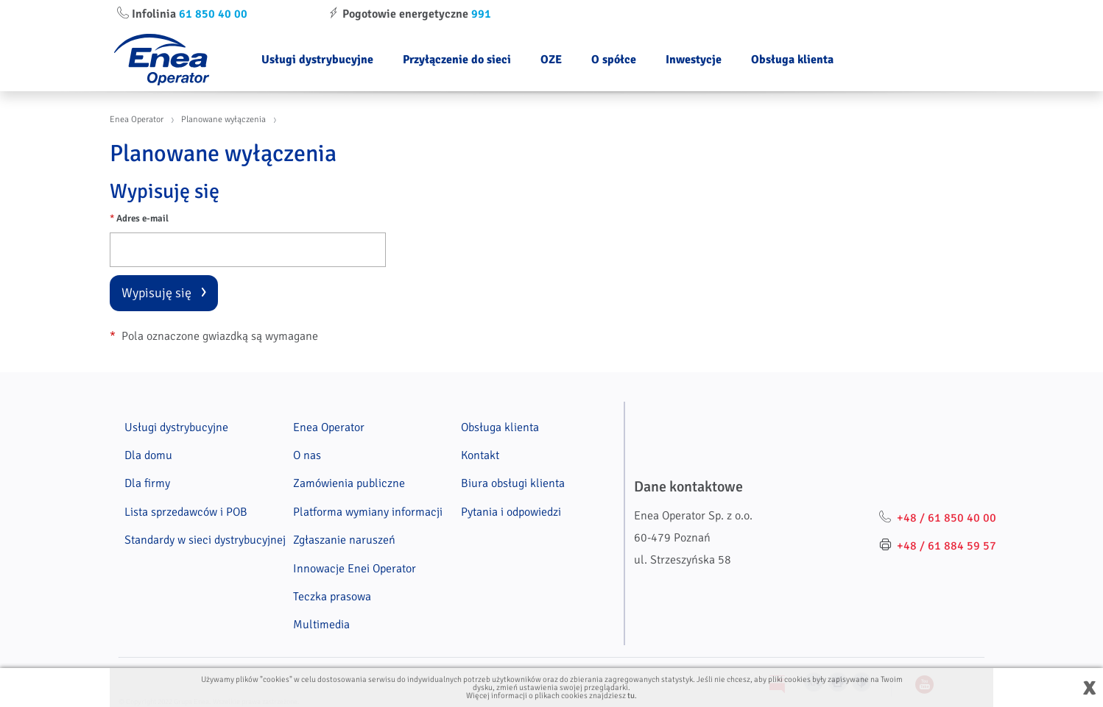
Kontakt (480, 455)
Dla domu (148, 455)
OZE (551, 59)
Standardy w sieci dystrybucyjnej (205, 540)
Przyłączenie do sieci (457, 59)
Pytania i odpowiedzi (511, 512)
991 (481, 14)
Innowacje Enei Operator (354, 568)
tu (631, 695)
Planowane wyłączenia (223, 119)
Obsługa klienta (792, 59)
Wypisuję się (156, 293)
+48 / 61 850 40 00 (946, 518)
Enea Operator (136, 119)
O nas (307, 455)
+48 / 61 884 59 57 (946, 546)
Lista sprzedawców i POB (185, 512)
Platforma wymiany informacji (368, 512)
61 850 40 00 (213, 14)
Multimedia (321, 624)
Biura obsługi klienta (513, 483)
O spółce (613, 59)
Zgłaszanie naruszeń (344, 540)
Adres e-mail (139, 218)
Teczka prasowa (332, 596)
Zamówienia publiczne (349, 483)
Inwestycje (694, 59)
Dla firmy (147, 483)
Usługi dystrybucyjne (317, 59)
